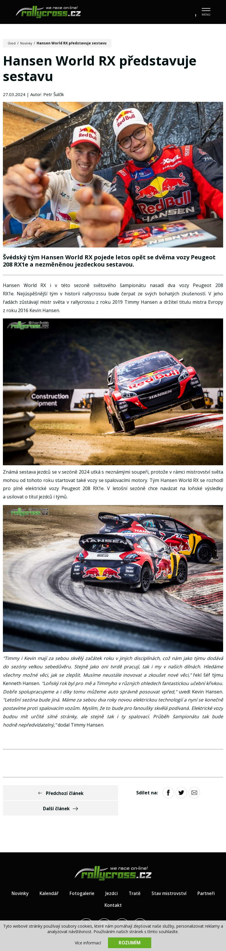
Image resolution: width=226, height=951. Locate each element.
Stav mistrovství (185, 879)
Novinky (27, 43)
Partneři (98, 891)
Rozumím (129, 942)
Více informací (88, 942)
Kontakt (128, 891)
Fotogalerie (96, 879)
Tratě (149, 879)
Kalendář (62, 879)
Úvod (12, 43)
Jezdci (125, 879)
